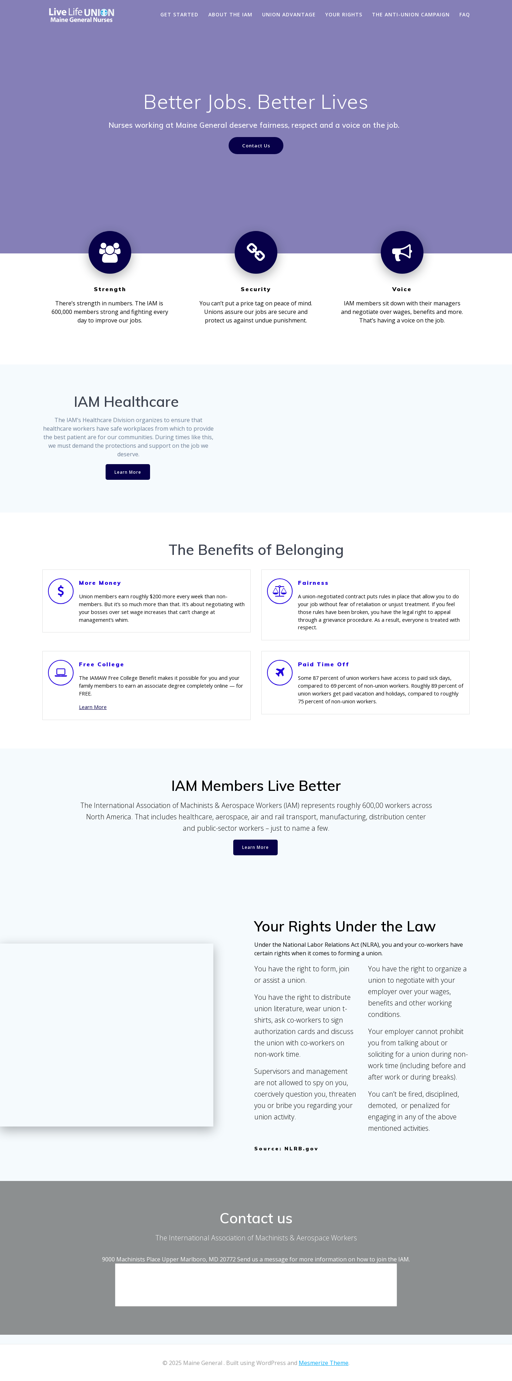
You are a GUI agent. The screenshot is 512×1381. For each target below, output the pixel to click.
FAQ (464, 14)
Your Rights (343, 14)
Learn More (127, 473)
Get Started (179, 14)
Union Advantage (289, 14)
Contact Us (256, 145)
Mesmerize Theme (323, 1363)
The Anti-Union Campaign (411, 14)
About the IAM (230, 14)
